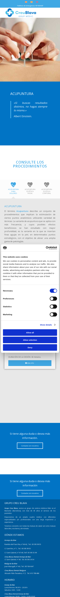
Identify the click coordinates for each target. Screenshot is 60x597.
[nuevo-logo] (24, 13)
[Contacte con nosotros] (30, 446)
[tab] (13, 190)
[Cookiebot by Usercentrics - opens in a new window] (46, 248)
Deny (30, 347)
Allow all (30, 332)
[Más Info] (29, 363)
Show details (46, 325)
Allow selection (30, 340)
